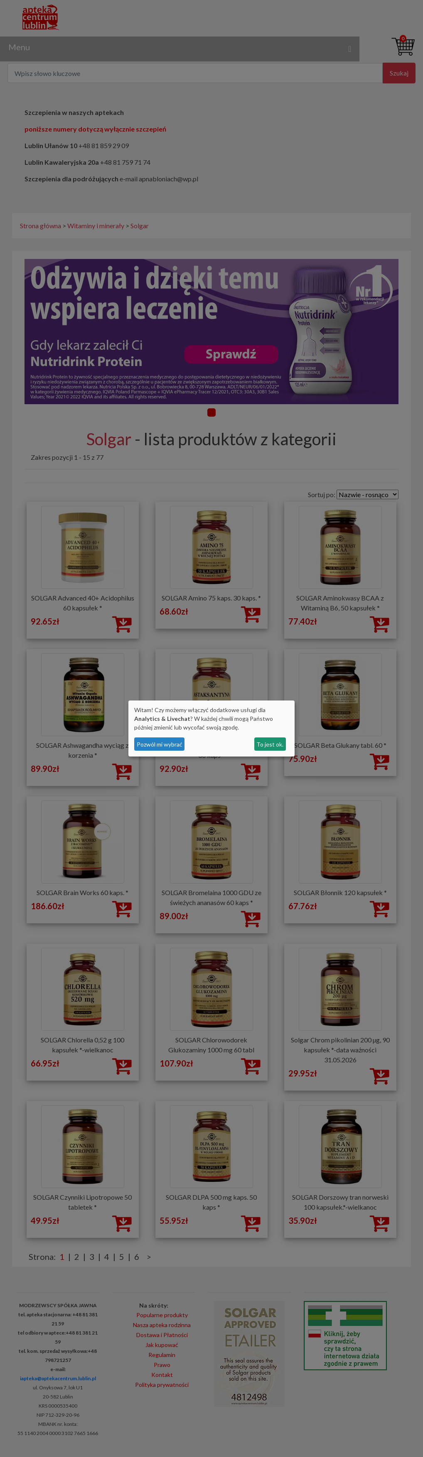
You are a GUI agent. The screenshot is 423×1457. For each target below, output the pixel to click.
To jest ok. (269, 744)
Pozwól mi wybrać (159, 744)
